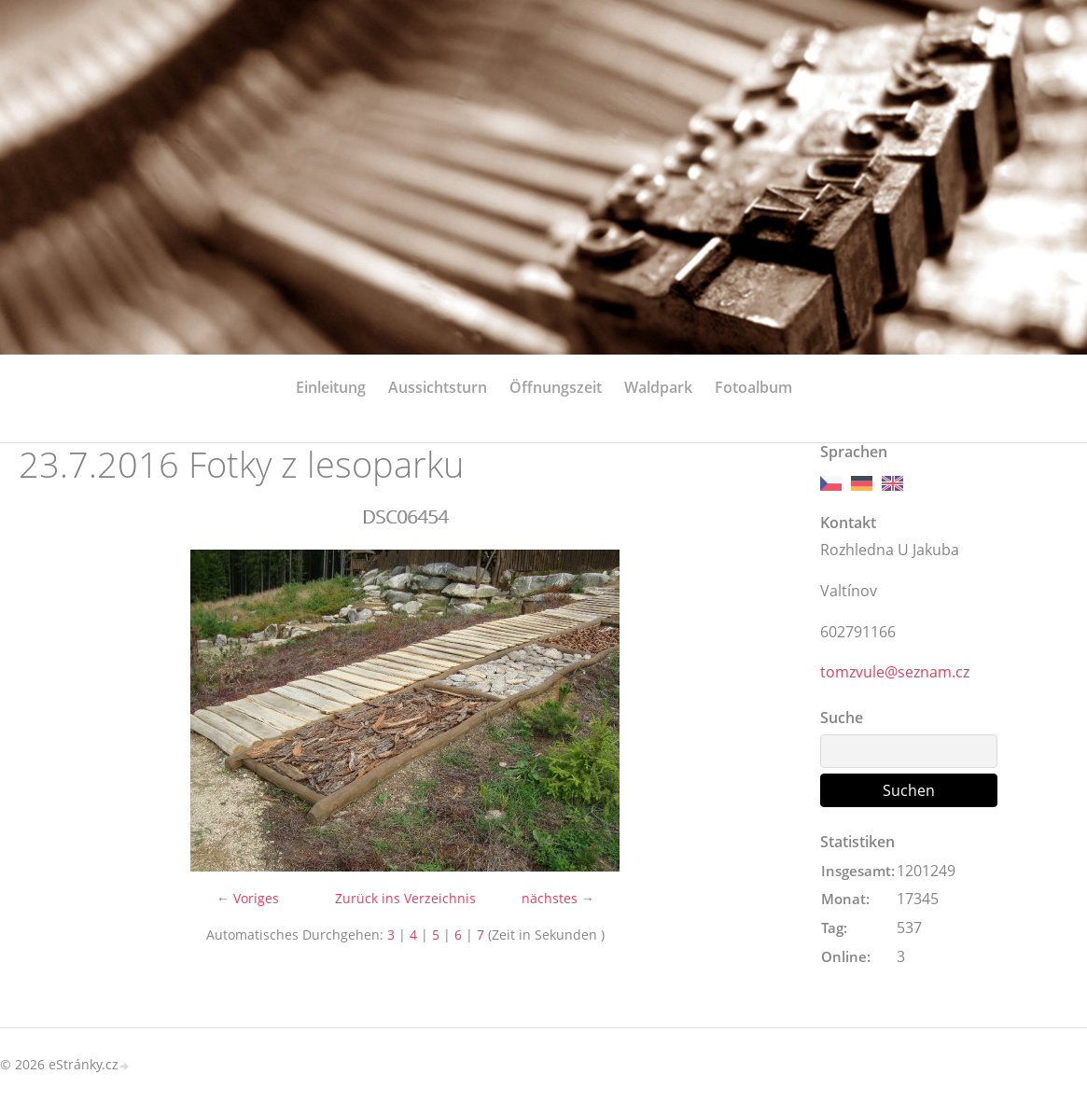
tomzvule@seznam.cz (894, 672)
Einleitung (331, 387)
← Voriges (247, 898)
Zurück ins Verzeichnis (405, 898)
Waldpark (658, 387)
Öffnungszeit (555, 387)
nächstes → (558, 898)
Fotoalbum (753, 387)
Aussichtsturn (437, 387)
